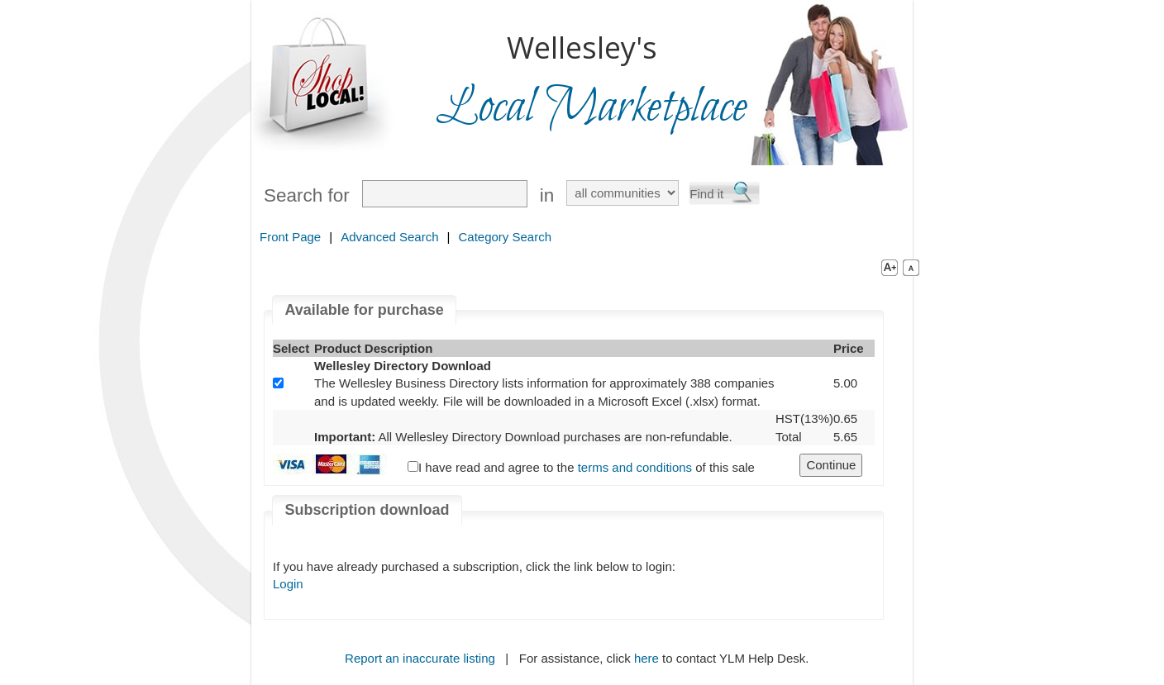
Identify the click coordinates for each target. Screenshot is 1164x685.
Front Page (290, 237)
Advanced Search (389, 237)
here (646, 658)
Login (288, 584)
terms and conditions (635, 467)
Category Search (504, 237)
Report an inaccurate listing (420, 658)
